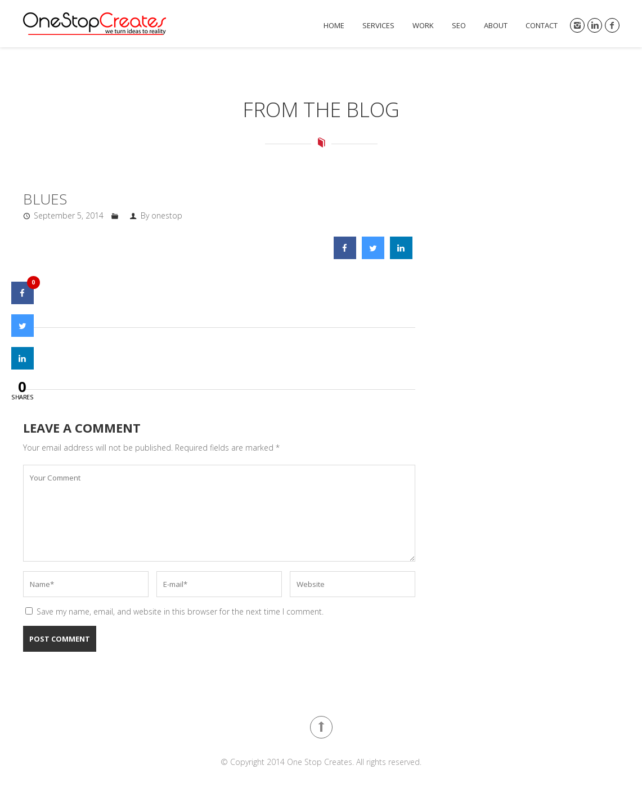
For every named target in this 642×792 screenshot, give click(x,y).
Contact (542, 25)
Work (423, 25)
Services (378, 25)
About (496, 25)
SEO (459, 25)
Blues (45, 199)
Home (334, 25)
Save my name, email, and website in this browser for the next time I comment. (180, 611)
